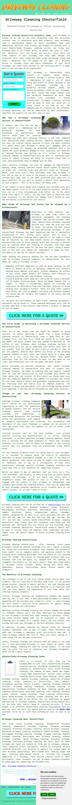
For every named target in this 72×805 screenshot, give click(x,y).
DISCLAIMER (65, 14)
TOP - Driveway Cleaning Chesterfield (20, 766)
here (13, 762)
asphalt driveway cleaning (34, 679)
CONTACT (56, 14)
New (22, 787)
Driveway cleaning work (13, 505)
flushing (6, 386)
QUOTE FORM (65, 709)
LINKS (42, 14)
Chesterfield (54, 505)
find (11, 724)
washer (15, 190)
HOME (36, 14)
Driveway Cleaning (13, 787)
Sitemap (3, 787)
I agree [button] (44, 794)
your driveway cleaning (17, 487)
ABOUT (49, 14)
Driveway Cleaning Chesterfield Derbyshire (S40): (27, 35)
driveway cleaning (33, 48)
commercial (46, 468)
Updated (28, 787)
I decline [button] (51, 794)
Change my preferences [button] (49, 798)
